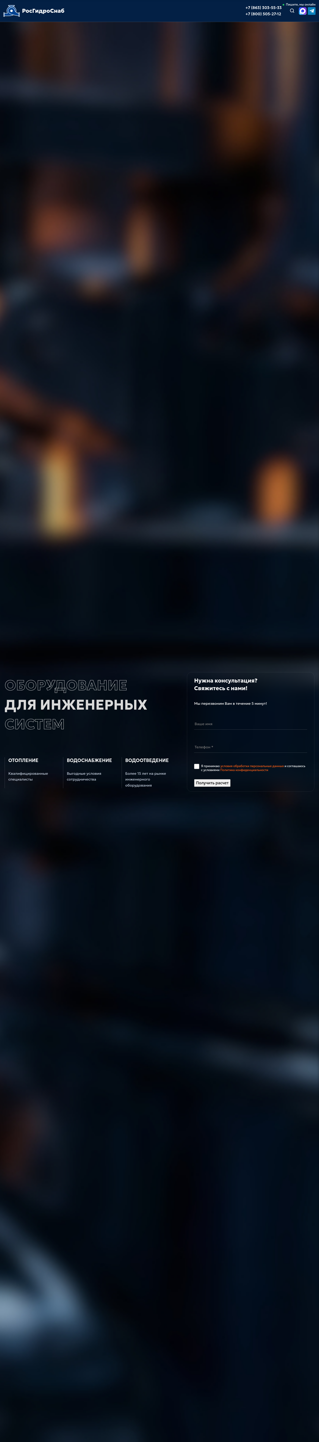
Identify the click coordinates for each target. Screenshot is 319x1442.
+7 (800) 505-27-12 (263, 13)
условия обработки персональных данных (252, 766)
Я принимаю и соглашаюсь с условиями (253, 768)
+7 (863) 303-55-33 (263, 7)
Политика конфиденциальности (244, 770)
